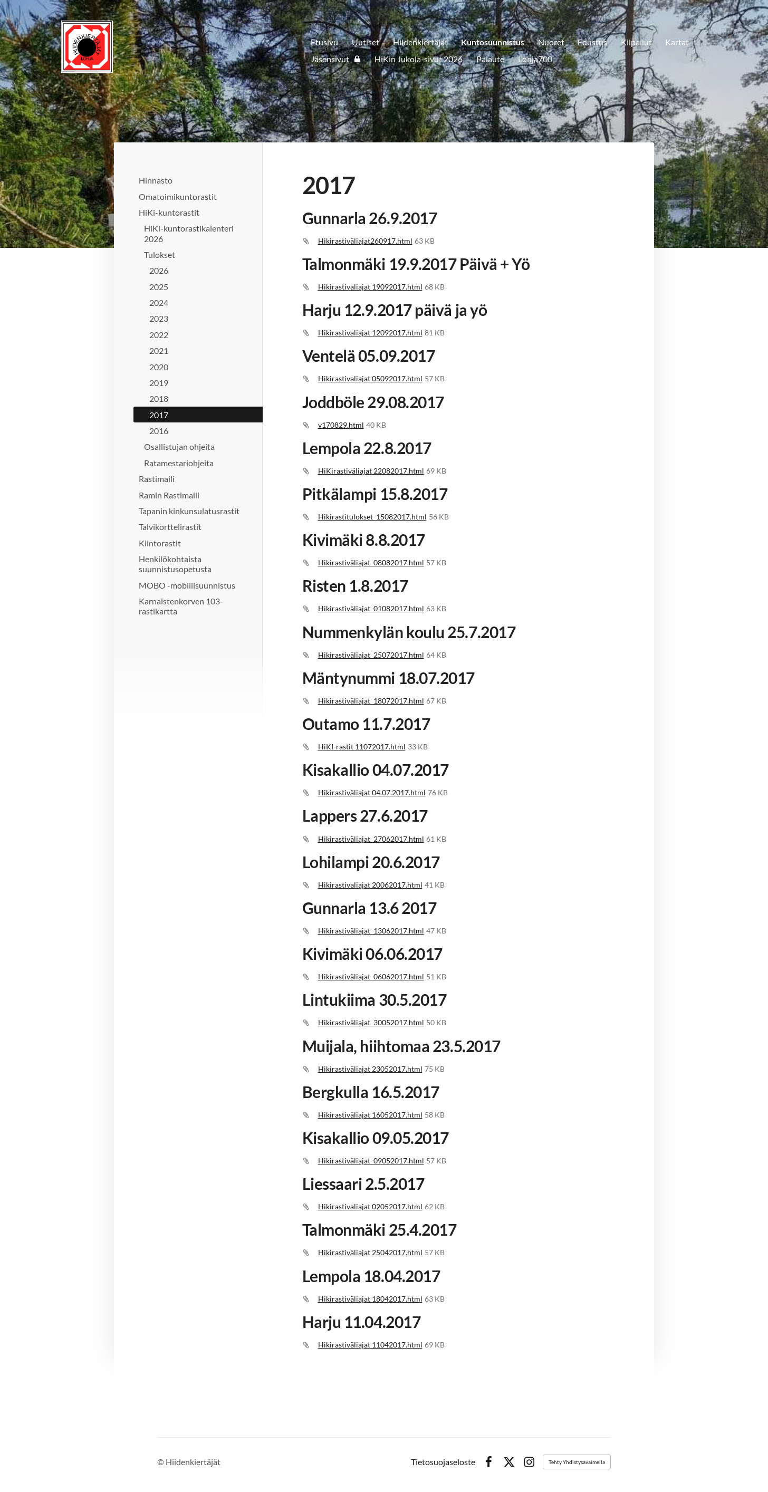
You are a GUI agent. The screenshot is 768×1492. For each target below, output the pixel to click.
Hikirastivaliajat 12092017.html (370, 332)
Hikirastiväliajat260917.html (365, 240)
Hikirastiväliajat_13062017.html (371, 930)
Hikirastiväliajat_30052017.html (371, 1022)
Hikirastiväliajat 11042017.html (370, 1344)
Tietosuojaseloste (443, 1462)
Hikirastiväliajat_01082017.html (371, 608)
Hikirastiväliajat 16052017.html (370, 1114)
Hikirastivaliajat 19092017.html (370, 286)
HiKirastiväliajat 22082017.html (371, 470)
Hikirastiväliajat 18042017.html (370, 1298)
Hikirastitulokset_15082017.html (372, 516)
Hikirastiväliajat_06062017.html (371, 976)
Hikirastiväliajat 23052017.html (370, 1068)
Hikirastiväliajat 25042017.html (370, 1252)
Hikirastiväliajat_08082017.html (371, 562)
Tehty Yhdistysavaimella (577, 1462)
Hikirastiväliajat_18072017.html (371, 700)
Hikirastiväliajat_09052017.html (371, 1160)
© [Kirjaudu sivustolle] (161, 1462)
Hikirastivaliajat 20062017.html (370, 884)
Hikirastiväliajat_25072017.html (371, 654)
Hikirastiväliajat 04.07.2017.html (372, 792)
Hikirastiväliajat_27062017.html (371, 838)
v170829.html (341, 424)
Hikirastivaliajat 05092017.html (370, 378)
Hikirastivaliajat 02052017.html (370, 1206)
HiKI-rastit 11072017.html (362, 746)
